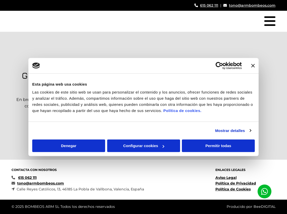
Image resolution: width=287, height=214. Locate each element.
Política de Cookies (233, 189)
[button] (264, 191)
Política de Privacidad (235, 183)
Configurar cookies (143, 146)
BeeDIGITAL (264, 206)
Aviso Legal (226, 177)
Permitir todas (218, 146)
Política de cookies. (182, 110)
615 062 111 (209, 5)
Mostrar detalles (230, 130)
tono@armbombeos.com (252, 5)
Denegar (68, 146)
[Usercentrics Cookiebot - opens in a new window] (219, 65)
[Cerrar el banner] (253, 65)
